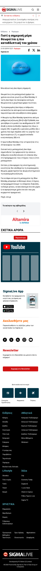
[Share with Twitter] (33, 50)
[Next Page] (23, 211)
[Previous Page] (17, 211)
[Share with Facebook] (28, 50)
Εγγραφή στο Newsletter (20, 369)
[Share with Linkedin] (38, 50)
